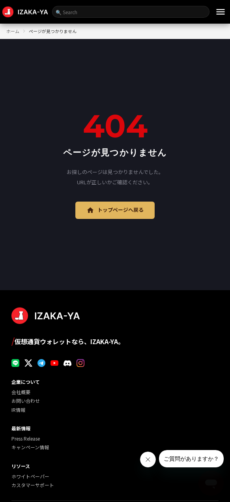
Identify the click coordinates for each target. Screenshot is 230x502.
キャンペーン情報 (30, 447)
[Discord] (67, 363)
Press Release (25, 438)
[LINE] (15, 363)
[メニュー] (220, 12)
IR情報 (18, 409)
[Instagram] (80, 363)
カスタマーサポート (32, 485)
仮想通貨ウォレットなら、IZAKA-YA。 (67, 341)
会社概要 (20, 392)
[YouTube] (54, 363)
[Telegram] (41, 363)
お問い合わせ (25, 400)
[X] (28, 363)
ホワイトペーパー (30, 476)
